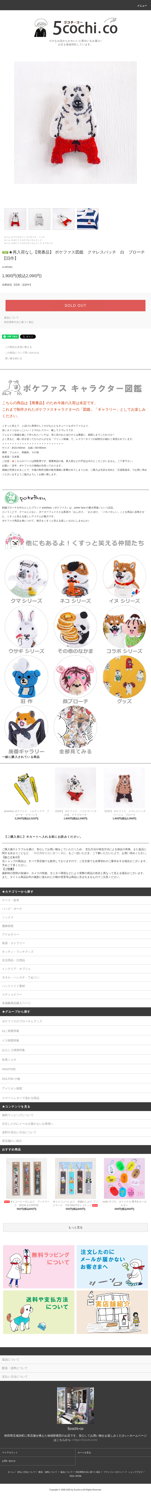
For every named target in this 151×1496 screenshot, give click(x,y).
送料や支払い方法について (19, 1132)
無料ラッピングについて (18, 1115)
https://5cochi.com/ (86, 1439)
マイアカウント (10, 1452)
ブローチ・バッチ (36, 237)
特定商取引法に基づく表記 (19, 322)
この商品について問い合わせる (19, 352)
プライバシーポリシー (114, 1472)
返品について (11, 317)
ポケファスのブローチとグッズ (27, 240)
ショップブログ (135, 1472)
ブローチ (49, 243)
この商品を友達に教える (16, 347)
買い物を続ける (11, 358)
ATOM (78, 1476)
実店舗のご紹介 (12, 1140)
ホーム (7, 237)
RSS (72, 1476)
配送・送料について (48, 1472)
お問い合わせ (9, 1461)
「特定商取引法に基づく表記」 (50, 853)
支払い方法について (26, 1472)
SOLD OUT (75, 306)
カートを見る (84, 1452)
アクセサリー (19, 237)
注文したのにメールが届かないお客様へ (28, 1123)
